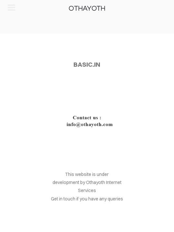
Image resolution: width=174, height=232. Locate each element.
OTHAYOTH (87, 8)
